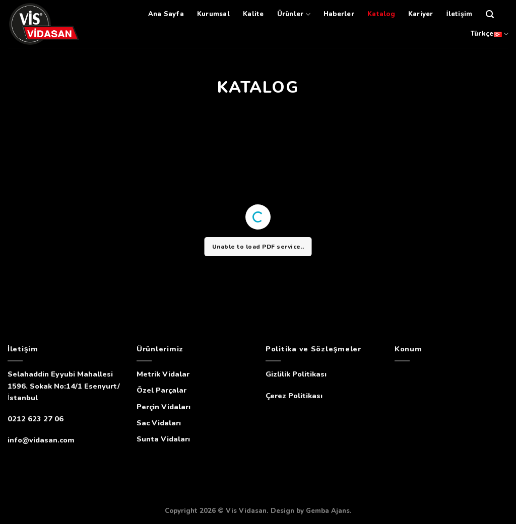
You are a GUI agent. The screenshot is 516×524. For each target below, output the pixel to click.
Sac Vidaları (159, 423)
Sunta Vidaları (163, 439)
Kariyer (420, 14)
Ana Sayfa (166, 14)
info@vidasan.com (41, 440)
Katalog (381, 14)
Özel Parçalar (161, 390)
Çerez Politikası (294, 396)
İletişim (459, 14)
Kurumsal (213, 14)
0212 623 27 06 (35, 419)
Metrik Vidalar (163, 374)
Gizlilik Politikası (296, 374)
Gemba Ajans (328, 510)
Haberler (339, 14)
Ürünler (293, 14)
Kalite (253, 14)
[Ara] (490, 14)
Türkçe (489, 34)
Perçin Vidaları (163, 407)
